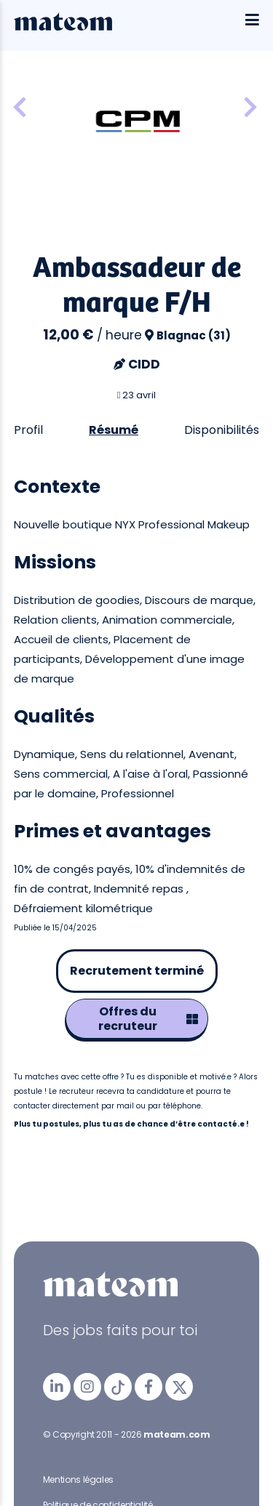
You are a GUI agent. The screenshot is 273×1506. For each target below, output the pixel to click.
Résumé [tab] (113, 430)
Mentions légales (78, 1479)
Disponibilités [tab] (221, 430)
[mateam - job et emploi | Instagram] (87, 1387)
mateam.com (176, 1434)
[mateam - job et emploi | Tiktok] (118, 1387)
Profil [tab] (28, 430)
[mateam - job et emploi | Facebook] (148, 1387)
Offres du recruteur (148, 1018)
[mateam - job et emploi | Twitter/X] (179, 1387)
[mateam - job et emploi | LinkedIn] (57, 1387)
